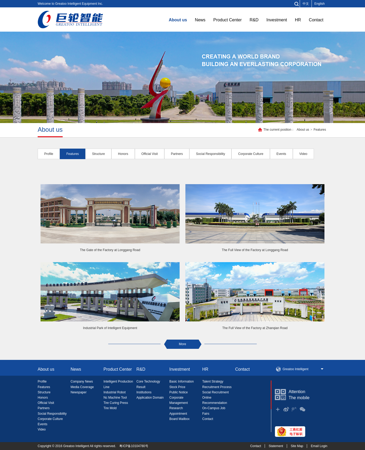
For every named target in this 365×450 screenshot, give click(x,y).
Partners (44, 408)
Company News (82, 381)
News (200, 20)
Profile (42, 381)
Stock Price (177, 387)
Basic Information (181, 381)
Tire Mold (110, 408)
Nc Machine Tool (115, 397)
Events (42, 424)
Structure (44, 392)
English (319, 4)
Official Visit (46, 403)
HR (298, 20)
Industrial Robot (114, 392)
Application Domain (150, 397)
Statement (276, 446)
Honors (43, 397)
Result (140, 387)
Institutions (143, 392)
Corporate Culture (50, 419)
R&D (254, 20)
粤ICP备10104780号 (133, 446)
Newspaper (79, 392)
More (182, 344)
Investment (276, 20)
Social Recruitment (215, 392)
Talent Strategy (212, 381)
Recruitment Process (216, 387)
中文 (306, 4)
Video (42, 429)
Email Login (319, 446)
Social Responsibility (52, 413)
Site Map (297, 446)
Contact (316, 20)
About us (178, 20)
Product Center (227, 20)
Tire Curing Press (115, 403)
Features (320, 129)
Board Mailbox (179, 419)
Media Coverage (82, 387)
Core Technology (148, 381)
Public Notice (178, 392)
